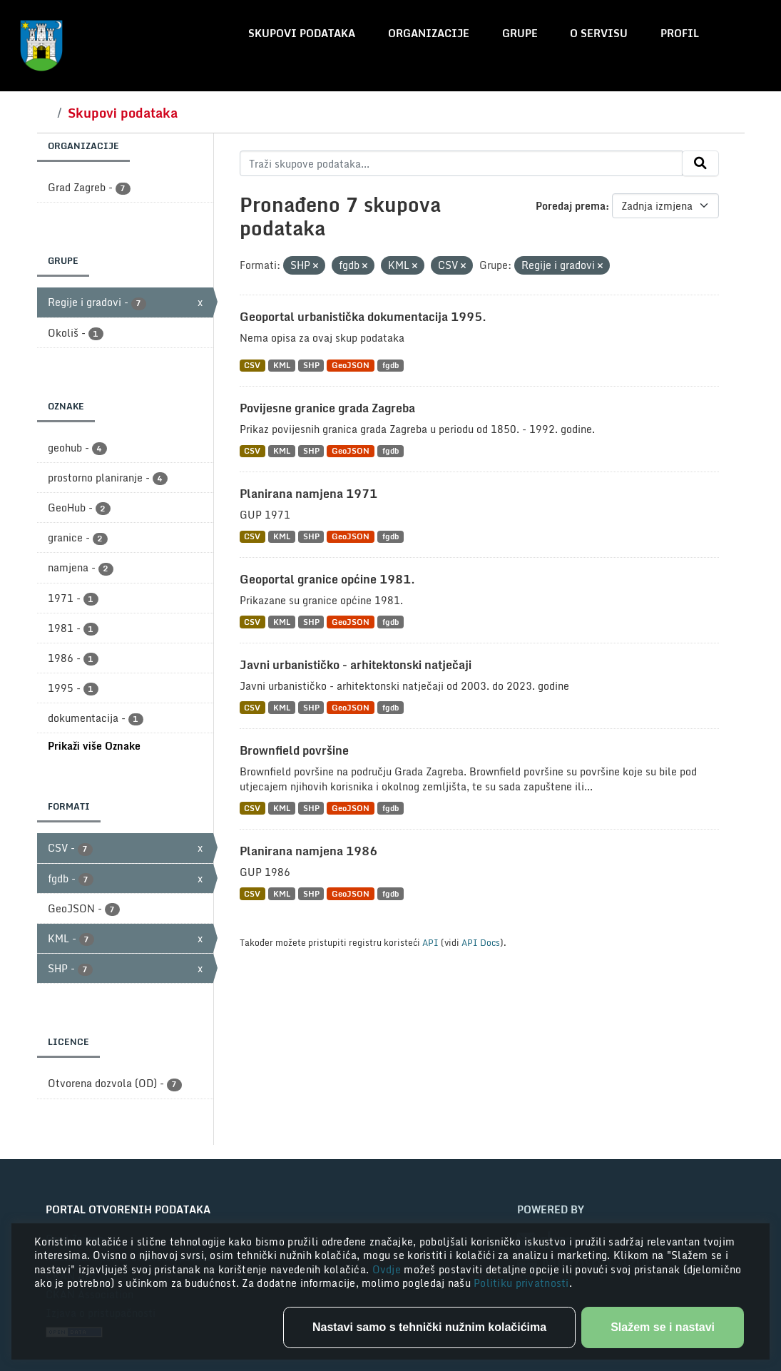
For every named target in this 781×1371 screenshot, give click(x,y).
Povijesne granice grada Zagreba (327, 408)
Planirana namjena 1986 (308, 851)
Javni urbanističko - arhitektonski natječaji (355, 665)
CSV (252, 366)
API (430, 942)
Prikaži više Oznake (94, 746)
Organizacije (428, 33)
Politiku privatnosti (521, 1283)
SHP (311, 366)
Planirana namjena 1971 (308, 493)
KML (281, 366)
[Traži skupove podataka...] (461, 163)
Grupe (520, 33)
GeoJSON (350, 366)
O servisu (599, 33)
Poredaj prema (571, 206)
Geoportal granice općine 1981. (327, 579)
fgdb (390, 366)
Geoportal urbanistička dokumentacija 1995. (363, 316)
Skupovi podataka (301, 33)
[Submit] (700, 163)
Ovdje (388, 1269)
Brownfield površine (294, 750)
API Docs (480, 942)
